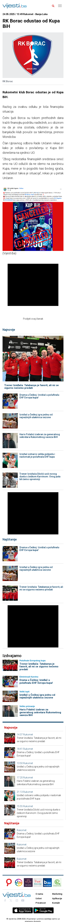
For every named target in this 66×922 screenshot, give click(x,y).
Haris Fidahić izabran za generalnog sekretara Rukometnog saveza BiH (39, 435)
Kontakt (56, 903)
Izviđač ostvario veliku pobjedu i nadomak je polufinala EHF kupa (37, 455)
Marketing (57, 894)
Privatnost (41, 903)
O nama (39, 894)
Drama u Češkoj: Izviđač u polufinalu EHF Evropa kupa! (39, 396)
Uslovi (39, 898)
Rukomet (28, 734)
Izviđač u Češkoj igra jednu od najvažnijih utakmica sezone (36, 416)
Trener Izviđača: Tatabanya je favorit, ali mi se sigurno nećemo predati (31, 387)
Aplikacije (57, 898)
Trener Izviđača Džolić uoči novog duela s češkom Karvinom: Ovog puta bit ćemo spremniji (39, 476)
